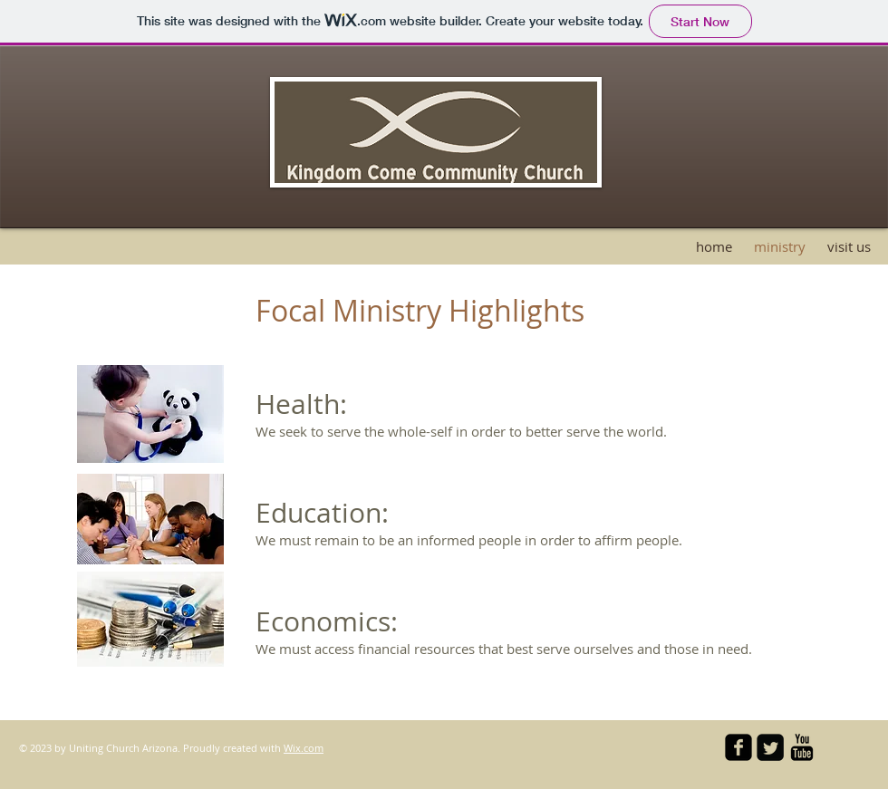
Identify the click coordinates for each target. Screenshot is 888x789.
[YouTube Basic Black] (802, 747)
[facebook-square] (738, 747)
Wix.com (303, 748)
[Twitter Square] (770, 747)
